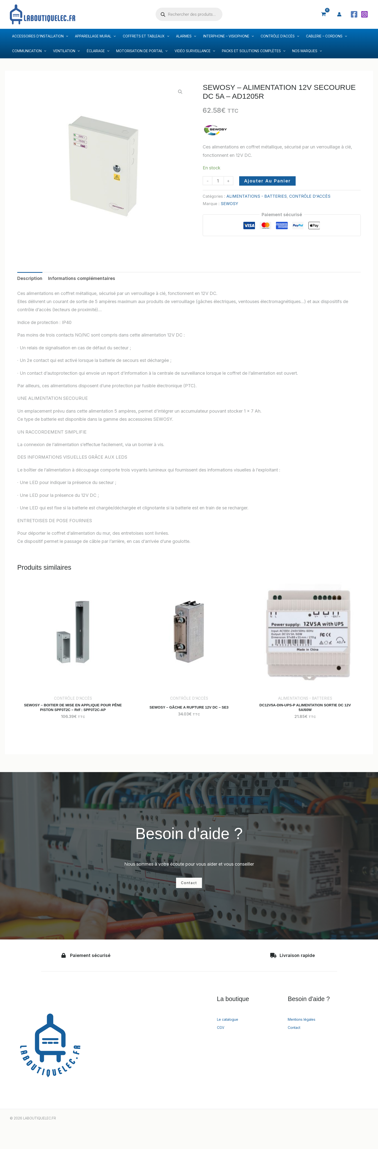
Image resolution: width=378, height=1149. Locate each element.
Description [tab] (29, 278)
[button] (180, 91)
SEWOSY (229, 203)
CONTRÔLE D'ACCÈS (309, 196)
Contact (296, 1035)
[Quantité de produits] (218, 180)
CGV (221, 1035)
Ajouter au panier (267, 180)
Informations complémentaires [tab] (81, 278)
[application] (66, 36)
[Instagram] (364, 14)
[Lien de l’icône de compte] (339, 14)
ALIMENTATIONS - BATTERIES (256, 196)
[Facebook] (354, 14)
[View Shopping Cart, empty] (323, 14)
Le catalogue (230, 1027)
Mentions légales (305, 1027)
